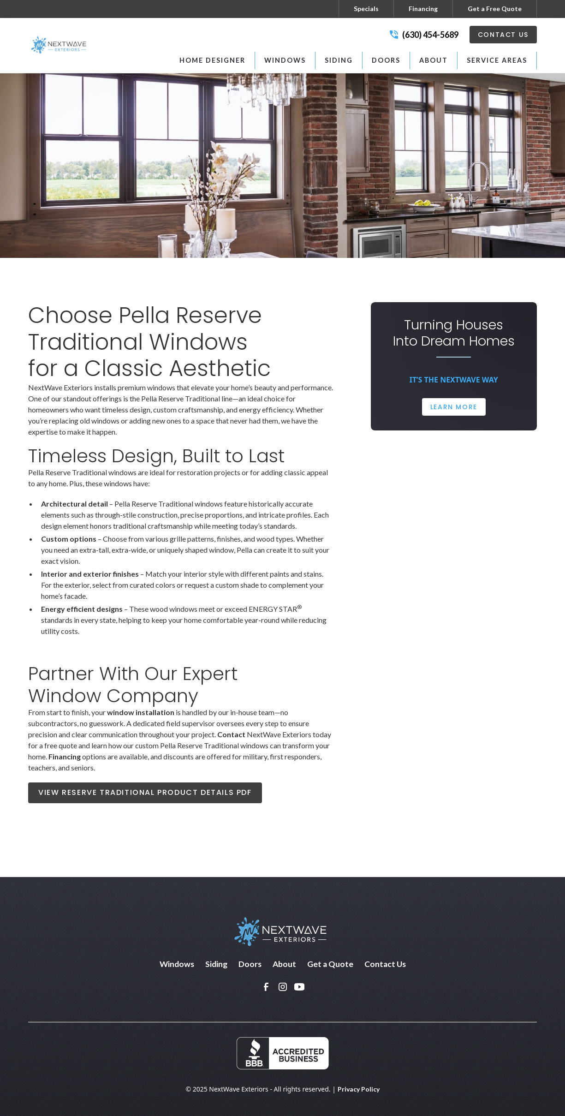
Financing (423, 8)
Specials (366, 8)
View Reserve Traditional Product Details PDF (144, 792)
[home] (60, 46)
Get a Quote (330, 964)
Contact (231, 734)
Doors (250, 964)
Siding (216, 964)
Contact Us (503, 34)
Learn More (453, 407)
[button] (285, 60)
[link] (266, 986)
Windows (177, 964)
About (284, 964)
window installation (140, 712)
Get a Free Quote (495, 8)
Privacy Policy (359, 1089)
